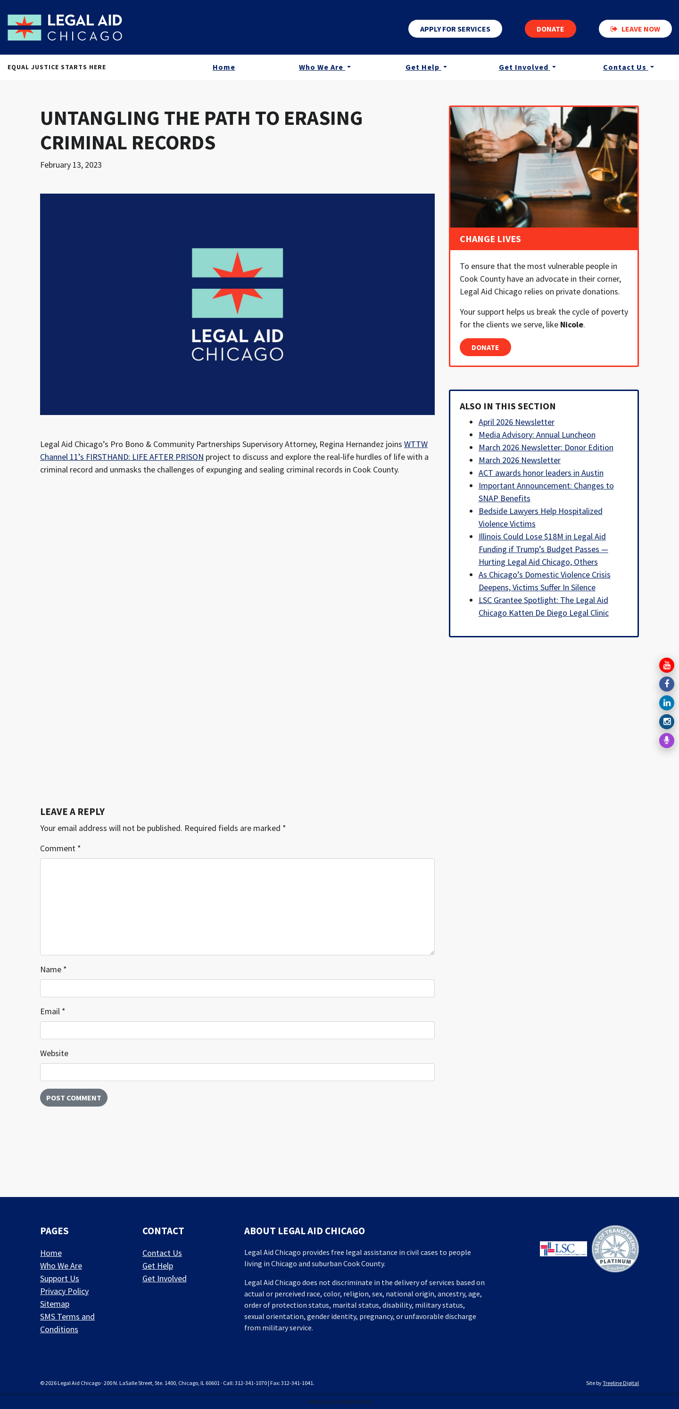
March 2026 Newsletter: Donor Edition (546, 447)
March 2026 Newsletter (520, 460)
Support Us (59, 1278)
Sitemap (54, 1303)
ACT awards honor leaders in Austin (541, 472)
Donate (550, 28)
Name (53, 969)
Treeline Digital (621, 1382)
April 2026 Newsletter (517, 421)
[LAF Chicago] (67, 27)
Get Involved (524, 68)
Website (54, 1053)
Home (224, 68)
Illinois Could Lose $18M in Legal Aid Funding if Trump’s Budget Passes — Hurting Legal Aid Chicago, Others (543, 549)
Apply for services (455, 28)
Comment (60, 848)
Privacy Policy (64, 1291)
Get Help (423, 68)
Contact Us (625, 68)
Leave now (635, 28)
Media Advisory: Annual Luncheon (537, 434)
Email (53, 1011)
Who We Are (322, 68)
